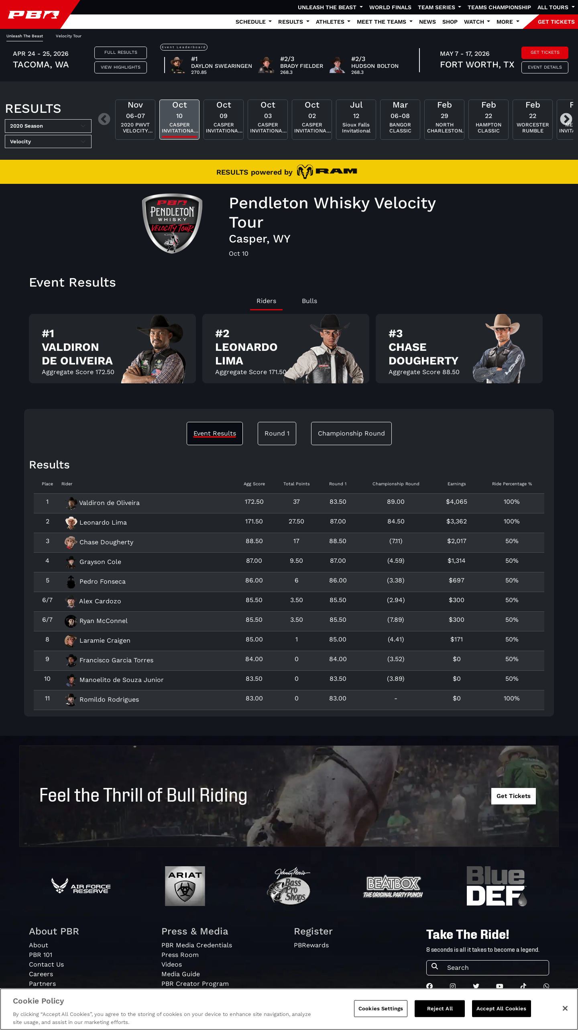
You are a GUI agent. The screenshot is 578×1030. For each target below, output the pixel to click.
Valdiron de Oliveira (102, 503)
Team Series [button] (437, 7)
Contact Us (46, 964)
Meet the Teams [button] (382, 21)
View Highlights (120, 67)
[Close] (565, 1011)
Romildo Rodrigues (102, 699)
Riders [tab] (266, 301)
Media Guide (180, 974)
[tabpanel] (289, 352)
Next (566, 120)
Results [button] (291, 21)
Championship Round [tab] (351, 433)
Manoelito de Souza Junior (114, 680)
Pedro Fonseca (95, 581)
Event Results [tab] (214, 433)
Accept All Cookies (501, 1012)
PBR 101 (40, 955)
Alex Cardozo (93, 601)
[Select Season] (48, 126)
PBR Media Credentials (196, 945)
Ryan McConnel (96, 621)
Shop (450, 21)
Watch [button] (475, 21)
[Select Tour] (48, 142)
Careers (41, 974)
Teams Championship (499, 7)
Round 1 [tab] (277, 433)
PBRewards (311, 945)
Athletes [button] (331, 21)
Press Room (180, 955)
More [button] (506, 21)
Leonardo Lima (96, 522)
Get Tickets (545, 52)
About (38, 945)
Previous (104, 120)
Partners (42, 983)
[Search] (495, 968)
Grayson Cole (93, 562)
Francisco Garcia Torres (109, 660)
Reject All (440, 1012)
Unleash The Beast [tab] (24, 36)
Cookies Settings (380, 1012)
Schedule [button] (251, 21)
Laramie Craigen (97, 640)
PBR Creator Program (195, 983)
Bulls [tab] (309, 301)
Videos (171, 964)
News (427, 21)
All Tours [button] (553, 7)
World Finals (390, 7)
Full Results (120, 52)
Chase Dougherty (99, 542)
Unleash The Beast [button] (328, 7)
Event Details (545, 67)
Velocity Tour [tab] (68, 36)
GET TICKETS (556, 21)
